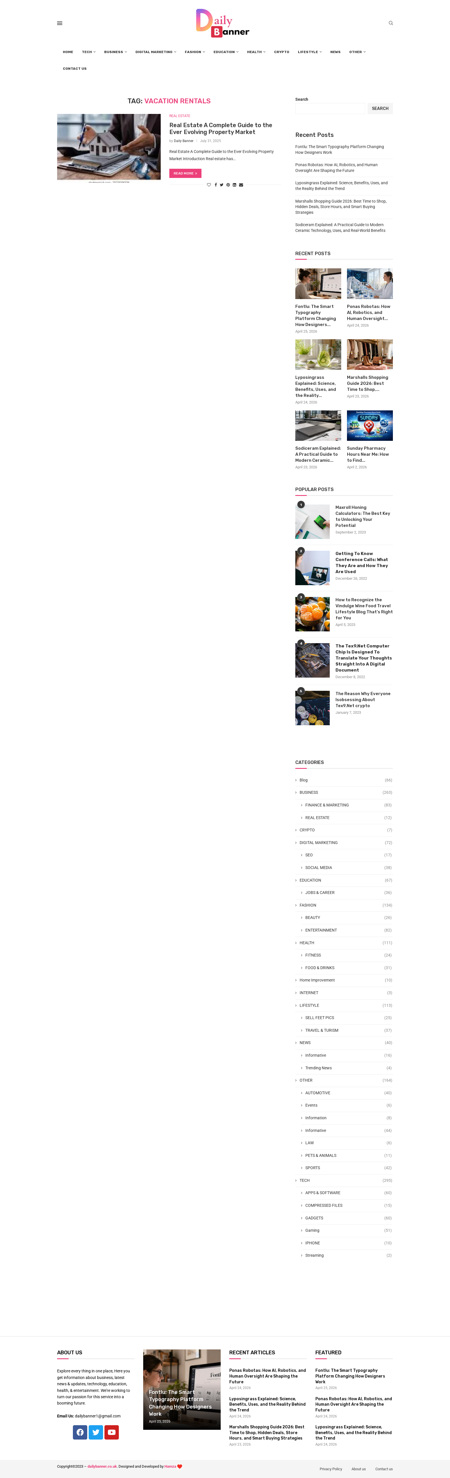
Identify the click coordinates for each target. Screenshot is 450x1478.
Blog (346, 780)
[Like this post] (209, 185)
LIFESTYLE (308, 52)
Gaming (348, 1230)
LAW (348, 1143)
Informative (348, 1055)
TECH (87, 52)
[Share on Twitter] (222, 185)
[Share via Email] (241, 185)
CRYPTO (281, 52)
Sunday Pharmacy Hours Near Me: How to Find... (368, 454)
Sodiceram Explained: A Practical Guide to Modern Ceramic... (318, 454)
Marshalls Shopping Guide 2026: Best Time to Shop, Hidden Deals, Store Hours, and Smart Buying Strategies (341, 207)
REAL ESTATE (179, 116)
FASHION (193, 52)
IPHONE (348, 1243)
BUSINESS (113, 52)
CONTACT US (75, 69)
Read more (185, 173)
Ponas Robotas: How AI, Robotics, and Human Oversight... (368, 312)
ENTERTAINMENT (348, 930)
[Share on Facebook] (216, 185)
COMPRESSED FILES (348, 1206)
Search (301, 99)
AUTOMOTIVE (348, 1093)
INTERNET (346, 993)
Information (348, 1118)
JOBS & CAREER (348, 893)
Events (348, 1105)
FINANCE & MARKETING (348, 805)
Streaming (348, 1255)
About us (359, 1469)
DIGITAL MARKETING (153, 52)
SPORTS (348, 1168)
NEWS (335, 52)
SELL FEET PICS (348, 1018)
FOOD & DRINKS (348, 968)
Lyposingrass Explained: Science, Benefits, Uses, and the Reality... (315, 386)
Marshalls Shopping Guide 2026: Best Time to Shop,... (367, 383)
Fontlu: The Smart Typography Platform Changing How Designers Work (350, 1376)
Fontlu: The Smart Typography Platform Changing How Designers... (315, 315)
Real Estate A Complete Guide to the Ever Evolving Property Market (220, 128)
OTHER (355, 52)
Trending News (348, 1068)
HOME (68, 52)
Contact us (384, 1469)
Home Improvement (346, 980)
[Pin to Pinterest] (228, 185)
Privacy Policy (331, 1469)
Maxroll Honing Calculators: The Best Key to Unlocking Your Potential (362, 516)
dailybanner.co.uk (102, 1466)
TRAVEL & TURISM (348, 1030)
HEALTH (254, 52)
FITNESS (348, 955)
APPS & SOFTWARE (348, 1193)
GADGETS (348, 1218)
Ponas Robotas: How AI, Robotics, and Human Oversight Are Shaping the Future (267, 1376)
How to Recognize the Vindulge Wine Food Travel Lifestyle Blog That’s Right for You (364, 608)
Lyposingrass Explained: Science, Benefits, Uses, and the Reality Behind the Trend (267, 1404)
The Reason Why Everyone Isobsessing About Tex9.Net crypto (363, 699)
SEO (348, 855)
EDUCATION (224, 52)
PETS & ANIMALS (348, 1156)
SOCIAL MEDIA (348, 868)
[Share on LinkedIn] (234, 185)
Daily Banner (183, 141)
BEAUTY (348, 918)
